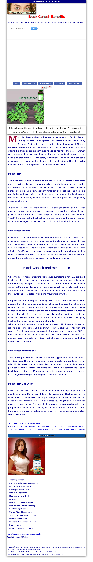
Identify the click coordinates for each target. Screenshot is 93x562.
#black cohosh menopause (74, 429)
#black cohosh (17, 426)
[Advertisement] (46, 61)
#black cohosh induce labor (31, 429)
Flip (44, 87)
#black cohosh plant (69, 426)
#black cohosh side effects (34, 426)
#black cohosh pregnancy (53, 429)
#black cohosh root (53, 426)
